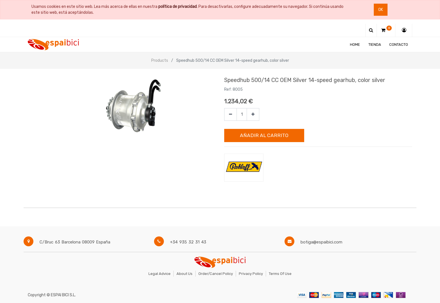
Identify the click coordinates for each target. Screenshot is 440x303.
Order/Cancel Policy (215, 274)
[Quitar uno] (230, 114)
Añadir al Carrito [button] (264, 135)
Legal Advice (159, 274)
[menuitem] (355, 44)
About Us (184, 274)
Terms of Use (280, 274)
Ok (380, 9)
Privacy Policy (251, 274)
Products (159, 60)
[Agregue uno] (253, 114)
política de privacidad (177, 6)
